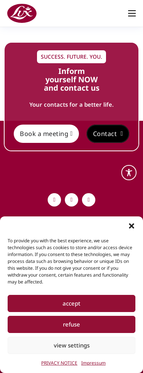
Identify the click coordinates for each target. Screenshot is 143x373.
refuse (71, 324)
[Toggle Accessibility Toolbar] (129, 172)
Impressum (93, 363)
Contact (108, 133)
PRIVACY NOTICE (59, 363)
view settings (72, 345)
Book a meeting (46, 133)
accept (71, 303)
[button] (131, 226)
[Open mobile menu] (132, 13)
